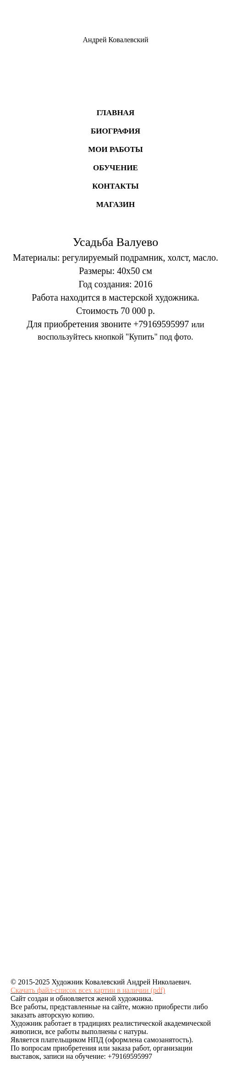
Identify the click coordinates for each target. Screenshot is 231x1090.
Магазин (115, 204)
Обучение (115, 167)
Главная (115, 112)
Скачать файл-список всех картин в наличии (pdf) (88, 990)
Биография (115, 131)
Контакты (115, 186)
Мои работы (115, 149)
